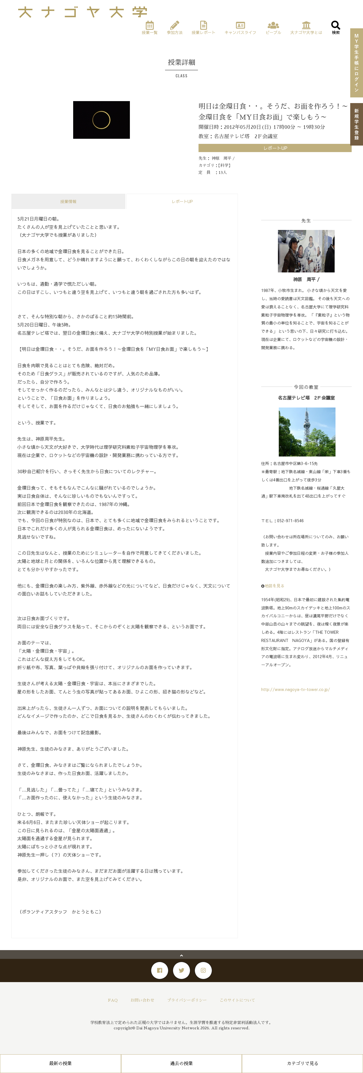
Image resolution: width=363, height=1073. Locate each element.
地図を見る (274, 585)
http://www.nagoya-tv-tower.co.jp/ (295, 689)
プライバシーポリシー (187, 1000)
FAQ (113, 1000)
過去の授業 (181, 1063)
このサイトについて (237, 1000)
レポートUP (182, 201)
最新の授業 (60, 1063)
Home (16, 26)
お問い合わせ (142, 1000)
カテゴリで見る (302, 1063)
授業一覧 (32, 26)
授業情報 (68, 201)
